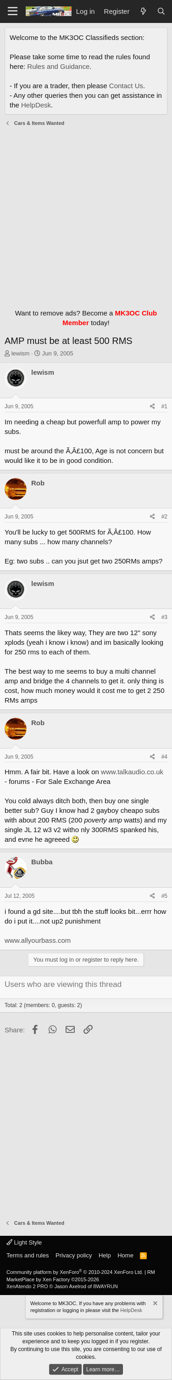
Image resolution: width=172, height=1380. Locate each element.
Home (125, 1255)
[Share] (152, 406)
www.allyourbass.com (38, 940)
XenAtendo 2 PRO (27, 1286)
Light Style (24, 1242)
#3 (164, 617)
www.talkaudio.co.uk (132, 772)
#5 (164, 896)
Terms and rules (27, 1255)
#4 (164, 757)
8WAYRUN (105, 1286)
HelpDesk (36, 105)
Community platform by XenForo (74, 1272)
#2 (164, 516)
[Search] (161, 11)
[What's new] (143, 11)
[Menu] (12, 11)
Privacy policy (73, 1255)
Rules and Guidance (58, 66)
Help (105, 1255)
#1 (164, 406)
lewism (20, 353)
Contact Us (126, 86)
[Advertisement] (86, 215)
